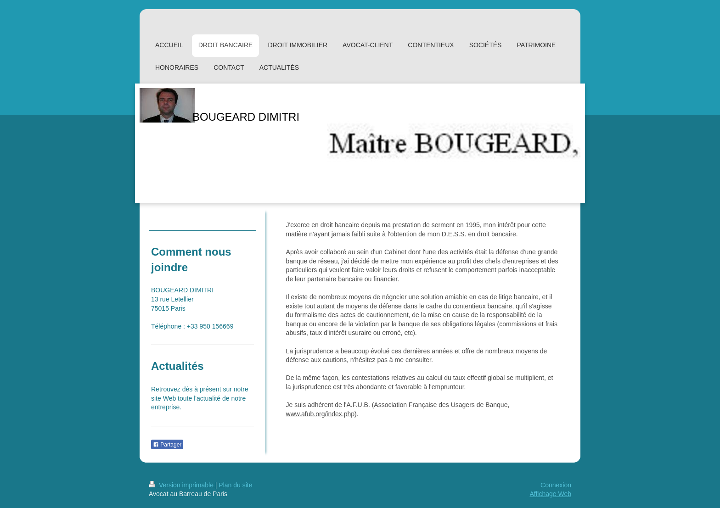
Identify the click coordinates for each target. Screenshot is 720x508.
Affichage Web (550, 493)
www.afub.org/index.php (320, 414)
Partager (167, 444)
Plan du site (235, 485)
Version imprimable (182, 485)
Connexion (555, 485)
